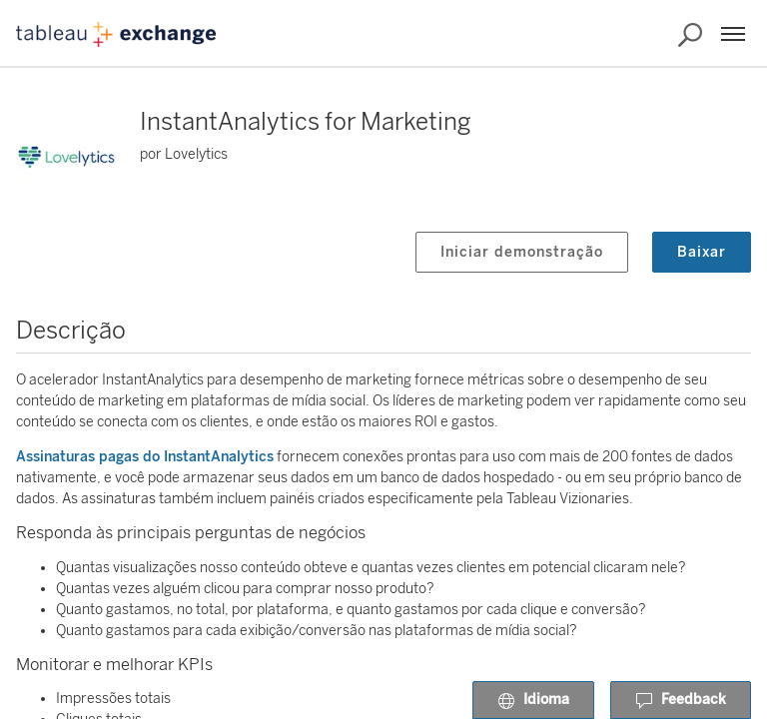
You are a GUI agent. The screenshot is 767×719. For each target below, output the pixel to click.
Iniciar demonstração (521, 252)
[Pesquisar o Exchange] (690, 35)
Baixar (701, 252)
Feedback (680, 701)
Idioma (533, 701)
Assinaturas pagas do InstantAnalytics (145, 456)
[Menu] (733, 34)
